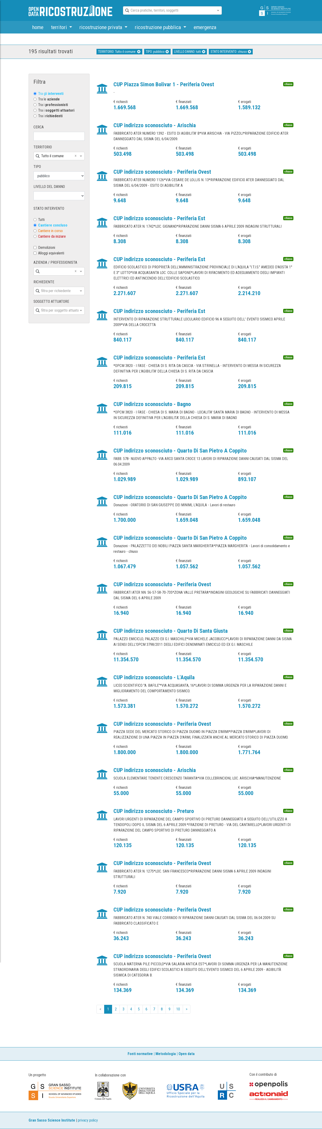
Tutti (41, 219)
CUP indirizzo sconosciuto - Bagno (152, 404)
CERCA (38, 127)
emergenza (205, 27)
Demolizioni (46, 247)
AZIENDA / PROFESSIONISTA (55, 262)
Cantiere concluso (52, 225)
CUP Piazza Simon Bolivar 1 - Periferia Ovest (163, 84)
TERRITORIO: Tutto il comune (119, 51)
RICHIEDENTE (43, 282)
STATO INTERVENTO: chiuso (231, 51)
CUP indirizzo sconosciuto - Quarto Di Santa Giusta (170, 631)
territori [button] (59, 27)
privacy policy (88, 1120)
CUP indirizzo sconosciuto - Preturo (153, 811)
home (37, 27)
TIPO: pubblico (157, 51)
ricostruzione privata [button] (101, 27)
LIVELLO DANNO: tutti (189, 51)
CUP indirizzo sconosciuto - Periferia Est (159, 218)
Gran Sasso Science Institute (52, 1120)
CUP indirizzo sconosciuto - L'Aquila (154, 677)
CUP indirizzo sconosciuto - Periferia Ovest (162, 172)
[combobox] (168, 11)
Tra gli (50, 93)
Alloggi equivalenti (51, 253)
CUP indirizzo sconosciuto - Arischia (154, 125)
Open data (187, 1054)
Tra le (49, 99)
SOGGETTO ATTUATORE (51, 301)
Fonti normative (140, 1054)
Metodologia (166, 1054)
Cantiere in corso (50, 231)
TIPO (37, 166)
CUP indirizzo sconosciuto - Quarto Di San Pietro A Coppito (180, 450)
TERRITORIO (42, 147)
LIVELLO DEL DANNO (49, 186)
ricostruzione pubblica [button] (158, 27)
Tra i (53, 105)
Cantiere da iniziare (52, 236)
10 (178, 1009)
